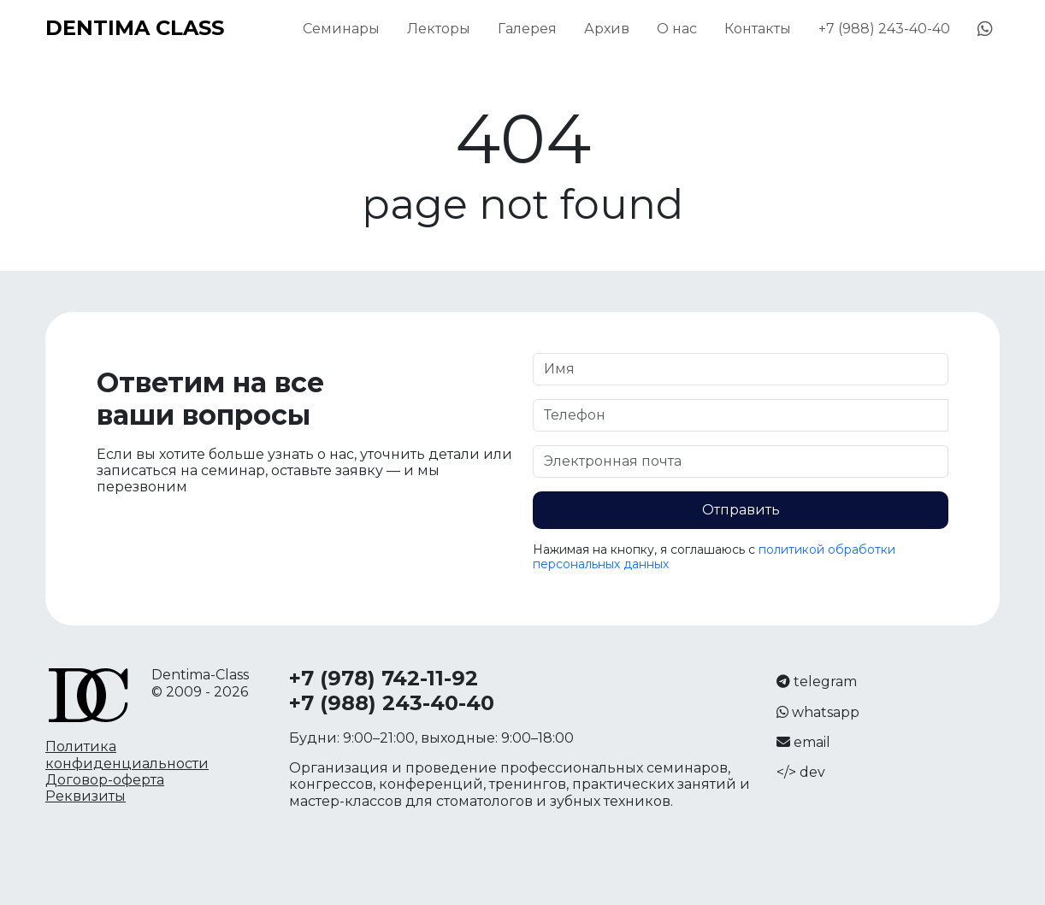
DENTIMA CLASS (134, 27)
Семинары (341, 29)
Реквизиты (85, 796)
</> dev (800, 772)
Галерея (527, 29)
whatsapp (825, 712)
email (812, 742)
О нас (677, 29)
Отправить (741, 510)
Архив (606, 29)
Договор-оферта (104, 780)
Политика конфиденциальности (127, 754)
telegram (825, 681)
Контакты (757, 29)
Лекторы (438, 29)
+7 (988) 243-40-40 (884, 29)
